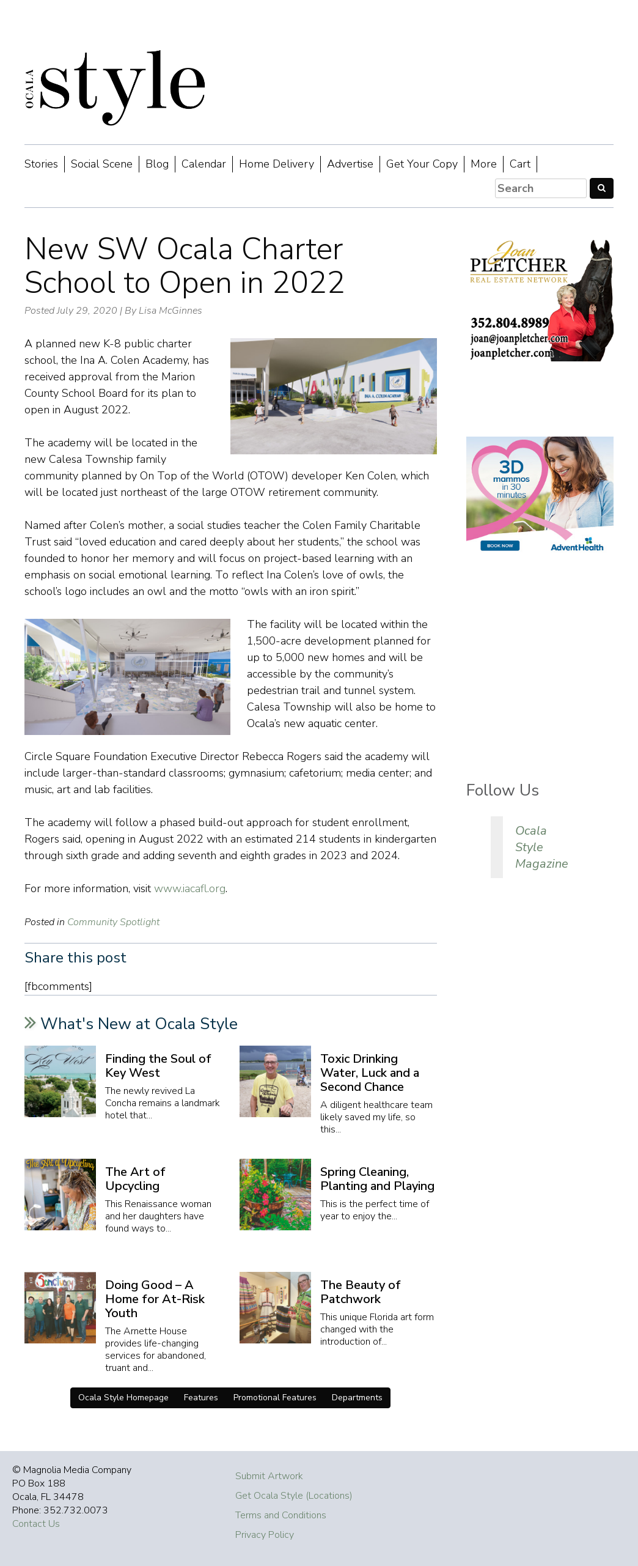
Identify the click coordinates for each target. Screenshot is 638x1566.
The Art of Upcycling (135, 1179)
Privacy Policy (264, 1535)
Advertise (350, 164)
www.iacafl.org (190, 888)
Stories (41, 164)
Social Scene (102, 164)
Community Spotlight (113, 922)
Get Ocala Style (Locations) (294, 1495)
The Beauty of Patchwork (360, 1292)
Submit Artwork (269, 1476)
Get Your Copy (422, 164)
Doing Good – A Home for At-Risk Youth (155, 1299)
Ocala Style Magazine (541, 847)
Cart (520, 164)
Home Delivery (276, 164)
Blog (157, 164)
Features (201, 1397)
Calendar (204, 164)
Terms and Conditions (280, 1515)
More (484, 164)
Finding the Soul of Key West (158, 1066)
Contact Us (36, 1524)
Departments (357, 1397)
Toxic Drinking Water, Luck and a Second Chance (369, 1073)
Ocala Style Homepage (123, 1397)
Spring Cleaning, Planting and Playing (377, 1179)
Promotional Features (275, 1397)
